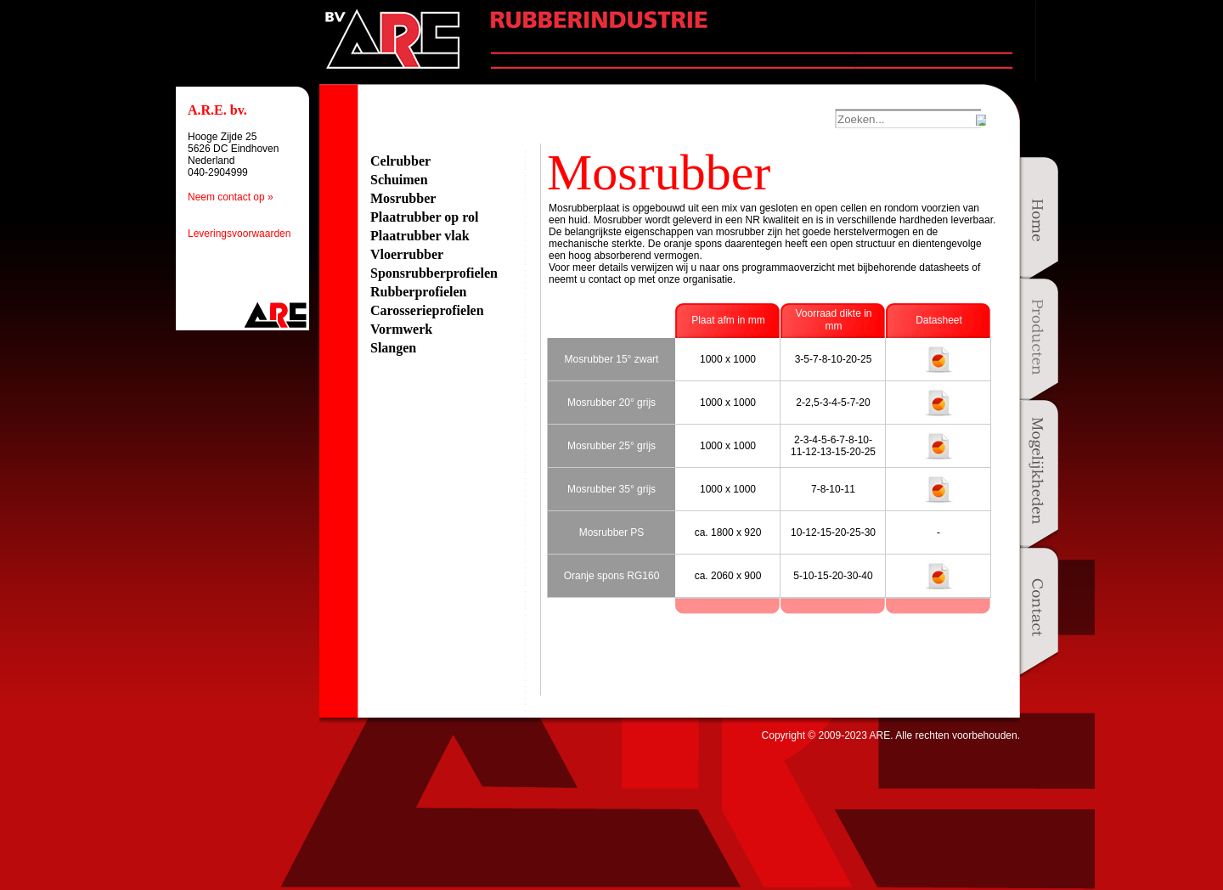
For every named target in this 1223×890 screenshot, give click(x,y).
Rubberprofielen (418, 291)
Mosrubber (403, 198)
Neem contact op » (230, 197)
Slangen (393, 348)
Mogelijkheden (1039, 476)
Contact (1039, 611)
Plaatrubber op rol (424, 217)
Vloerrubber (406, 254)
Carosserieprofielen (427, 310)
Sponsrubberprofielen (434, 273)
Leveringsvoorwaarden (239, 233)
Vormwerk (401, 329)
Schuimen (399, 179)
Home (1039, 220)
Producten (1039, 341)
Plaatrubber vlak (420, 235)
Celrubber (400, 161)
